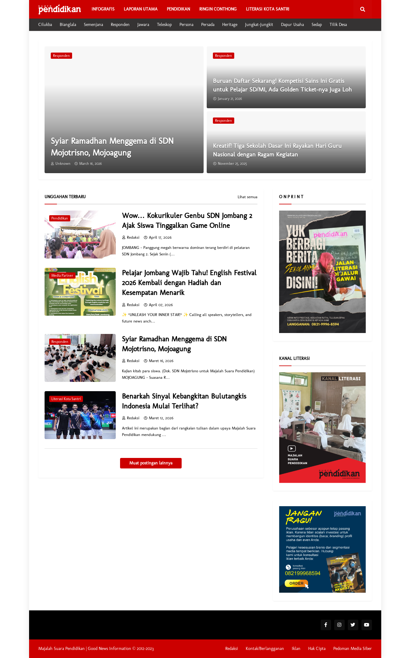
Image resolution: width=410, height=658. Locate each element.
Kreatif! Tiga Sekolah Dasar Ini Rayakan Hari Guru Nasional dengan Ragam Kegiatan (277, 150)
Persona (186, 24)
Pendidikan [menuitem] (178, 9)
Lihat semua (247, 197)
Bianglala (68, 24)
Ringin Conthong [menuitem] (218, 9)
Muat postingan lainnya (150, 463)
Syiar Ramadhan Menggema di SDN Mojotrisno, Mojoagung (112, 147)
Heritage (229, 24)
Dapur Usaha (292, 24)
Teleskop (164, 24)
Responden (120, 24)
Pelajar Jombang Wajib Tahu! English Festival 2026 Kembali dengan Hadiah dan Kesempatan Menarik (189, 282)
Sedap (317, 24)
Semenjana (93, 24)
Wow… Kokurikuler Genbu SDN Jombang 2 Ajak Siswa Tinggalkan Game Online (187, 220)
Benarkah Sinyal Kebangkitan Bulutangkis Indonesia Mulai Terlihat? (184, 401)
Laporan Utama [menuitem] (141, 9)
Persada (207, 24)
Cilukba (45, 24)
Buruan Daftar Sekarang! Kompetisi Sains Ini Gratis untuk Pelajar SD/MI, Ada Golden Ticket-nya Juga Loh (282, 85)
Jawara (143, 24)
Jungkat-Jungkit (259, 24)
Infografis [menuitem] (103, 9)
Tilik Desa (338, 24)
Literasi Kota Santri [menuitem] (267, 9)
